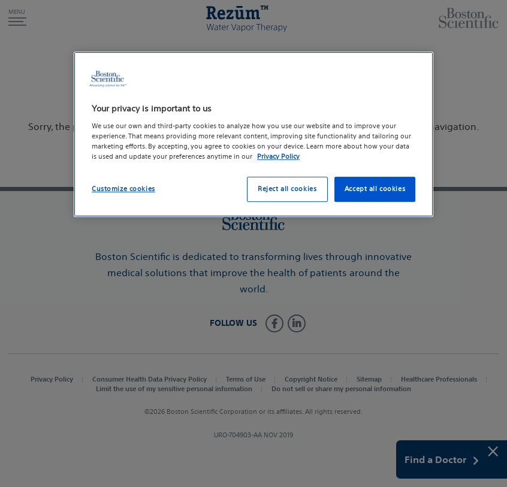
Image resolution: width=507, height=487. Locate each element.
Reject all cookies (287, 188)
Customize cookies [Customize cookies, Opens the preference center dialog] (123, 188)
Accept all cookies (375, 188)
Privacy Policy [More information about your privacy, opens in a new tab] (278, 156)
